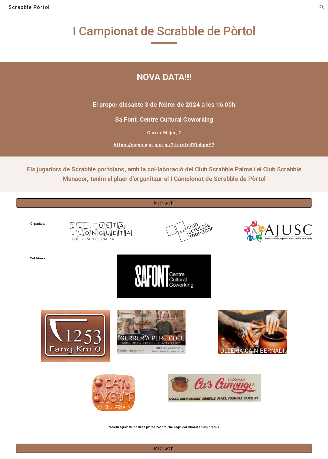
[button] (322, 7)
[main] (163, 34)
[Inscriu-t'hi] (164, 203)
